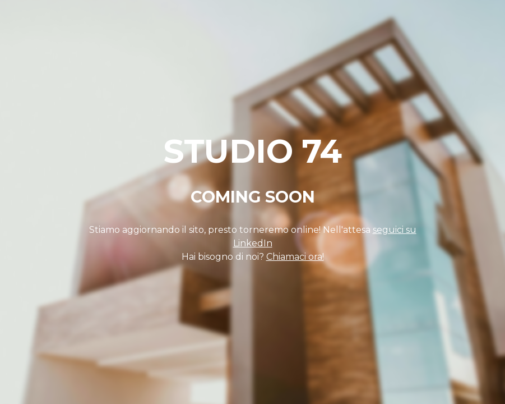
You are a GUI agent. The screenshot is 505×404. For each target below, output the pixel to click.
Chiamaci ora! (295, 256)
